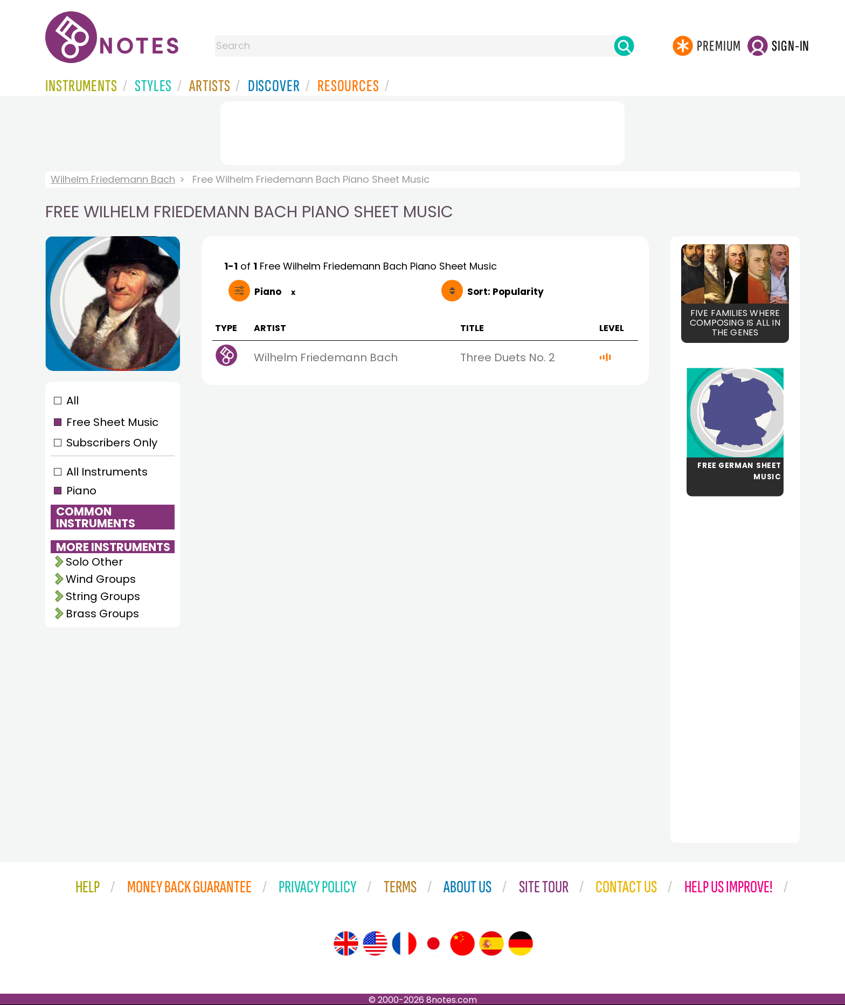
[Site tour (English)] (346, 943)
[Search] (624, 46)
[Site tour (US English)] (375, 943)
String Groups (103, 596)
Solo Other (94, 561)
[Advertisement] (422, 131)
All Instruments (107, 471)
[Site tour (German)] (520, 943)
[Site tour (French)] (404, 943)
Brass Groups (102, 613)
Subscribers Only (111, 442)
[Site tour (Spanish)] (491, 943)
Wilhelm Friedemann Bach (113, 179)
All (72, 400)
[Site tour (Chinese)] (462, 943)
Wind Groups (101, 579)
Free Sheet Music (112, 422)
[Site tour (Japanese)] (433, 943)
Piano (81, 490)
